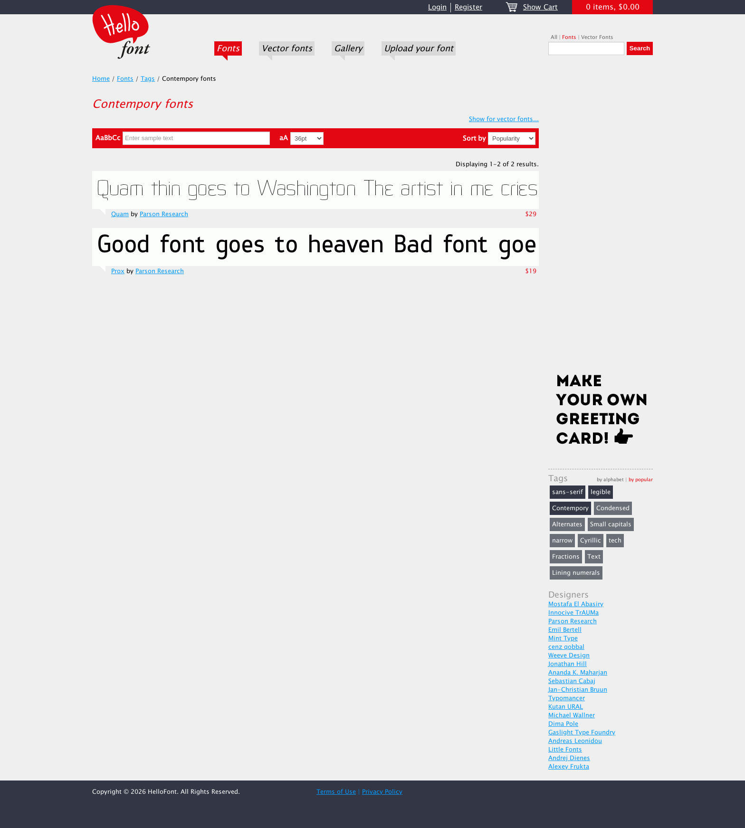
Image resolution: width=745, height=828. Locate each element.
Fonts (228, 48)
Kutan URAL (565, 707)
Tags (148, 79)
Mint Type (563, 638)
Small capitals (610, 524)
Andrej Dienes (569, 758)
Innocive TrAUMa (573, 613)
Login (437, 7)
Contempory (570, 508)
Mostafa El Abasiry (575, 604)
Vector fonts (286, 48)
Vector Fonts (597, 37)
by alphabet (610, 479)
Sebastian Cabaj (571, 681)
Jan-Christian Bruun (577, 690)
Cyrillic (590, 540)
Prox (117, 271)
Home (101, 79)
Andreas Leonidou (575, 741)
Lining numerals (576, 573)
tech (615, 540)
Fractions (566, 557)
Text (594, 557)
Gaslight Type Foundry (581, 732)
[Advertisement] (600, 217)
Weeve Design (569, 655)
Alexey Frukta (568, 766)
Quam (120, 214)
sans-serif (567, 492)
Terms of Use (336, 792)
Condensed (613, 508)
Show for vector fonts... (504, 119)
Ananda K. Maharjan (577, 672)
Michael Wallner (571, 715)
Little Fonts (565, 749)
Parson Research (164, 214)
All (554, 37)
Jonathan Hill (567, 664)
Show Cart (540, 7)
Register (468, 7)
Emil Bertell (565, 630)
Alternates (567, 524)
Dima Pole (563, 724)
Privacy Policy (382, 792)
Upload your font (418, 48)
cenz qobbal (566, 647)
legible (601, 492)
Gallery (348, 48)
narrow (562, 540)
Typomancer (566, 698)
